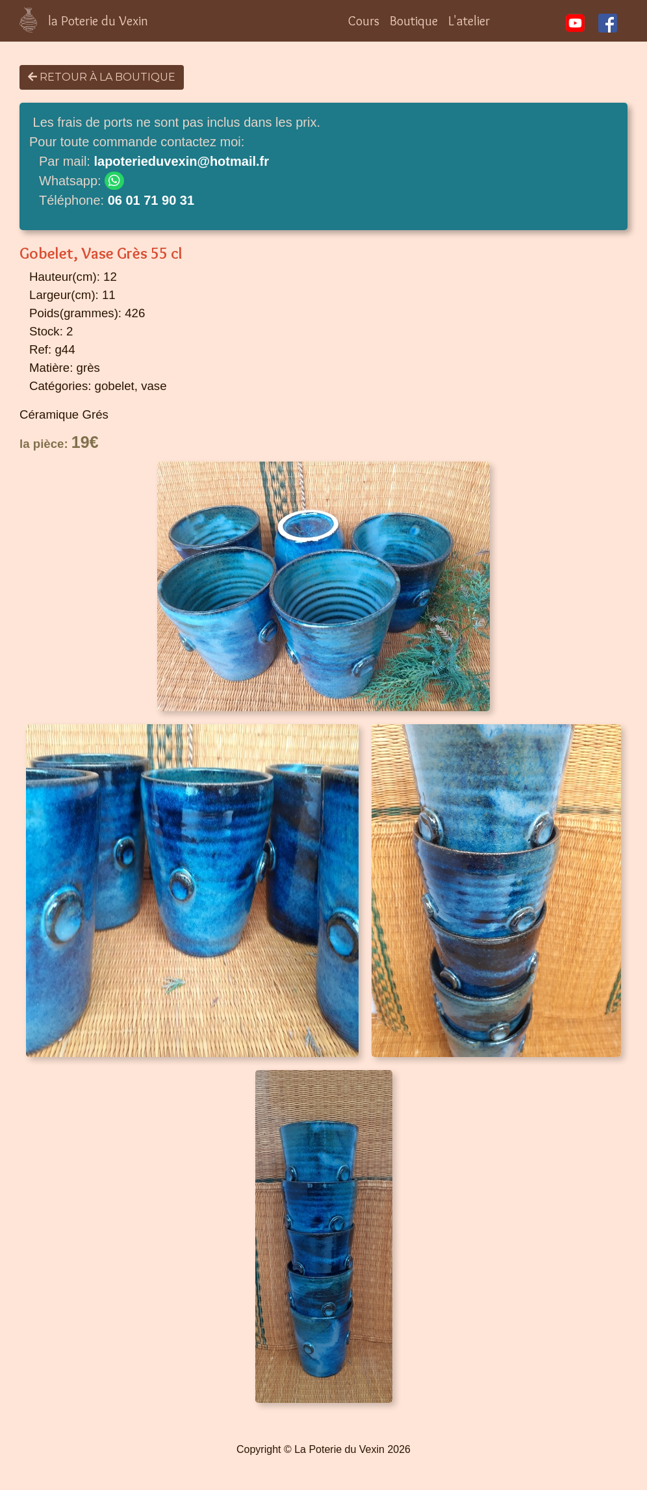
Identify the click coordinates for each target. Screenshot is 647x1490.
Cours (363, 21)
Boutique (414, 21)
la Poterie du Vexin (98, 21)
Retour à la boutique (101, 77)
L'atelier (469, 21)
